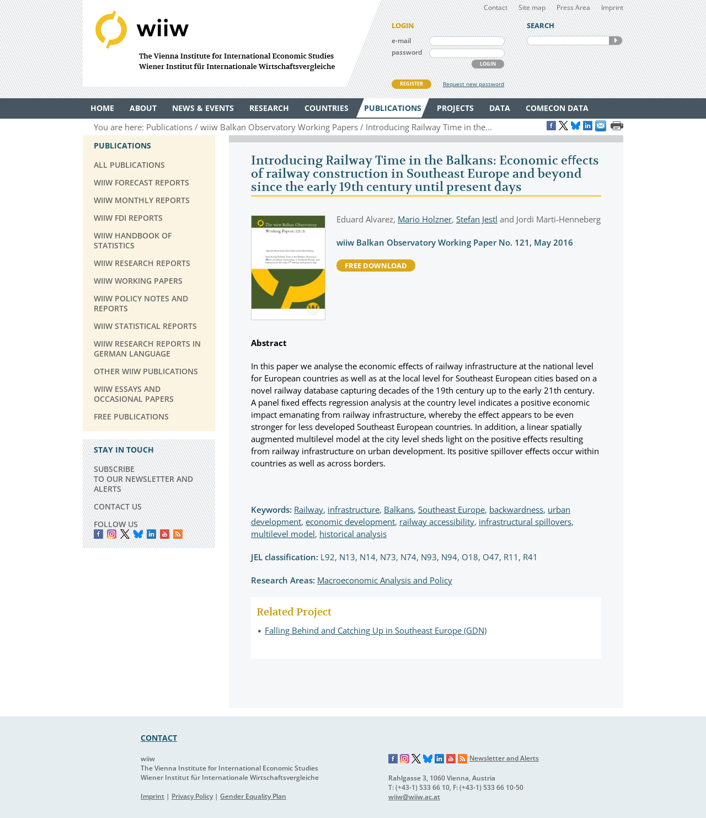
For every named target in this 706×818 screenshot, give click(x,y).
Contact (495, 7)
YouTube (164, 534)
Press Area (573, 7)
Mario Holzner (425, 219)
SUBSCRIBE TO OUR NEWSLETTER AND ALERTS (143, 479)
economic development (350, 521)
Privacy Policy (192, 796)
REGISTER (411, 83)
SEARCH (615, 40)
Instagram (405, 759)
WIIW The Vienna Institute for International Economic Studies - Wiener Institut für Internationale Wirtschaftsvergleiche (232, 43)
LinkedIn (151, 534)
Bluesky (138, 534)
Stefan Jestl (477, 219)
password (407, 52)
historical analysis (353, 533)
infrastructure (353, 509)
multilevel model (283, 533)
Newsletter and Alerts (504, 758)
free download (376, 265)
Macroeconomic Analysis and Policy (384, 580)
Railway (308, 509)
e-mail (401, 40)
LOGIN (488, 63)
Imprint (612, 7)
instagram (111, 534)
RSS (178, 534)
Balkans (399, 509)
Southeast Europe (451, 509)
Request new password (473, 84)
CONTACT (159, 737)
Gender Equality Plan (253, 796)
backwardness (516, 509)
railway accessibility (436, 521)
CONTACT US (118, 506)
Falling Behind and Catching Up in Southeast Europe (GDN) (375, 630)
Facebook (98, 534)
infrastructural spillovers (525, 521)
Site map (531, 7)
